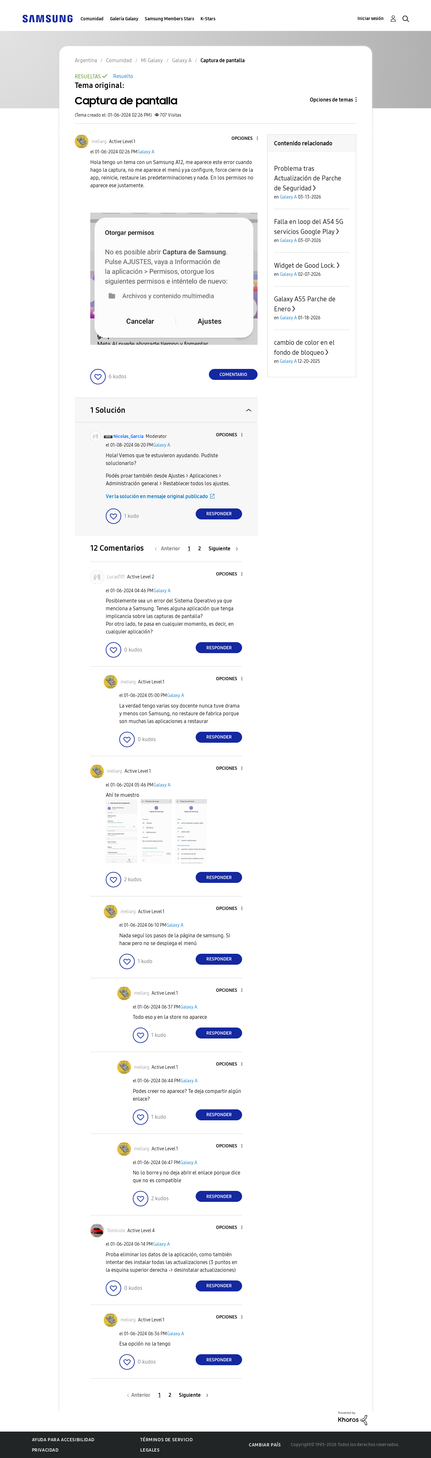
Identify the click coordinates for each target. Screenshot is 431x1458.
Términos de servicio (166, 1440)
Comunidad (92, 19)
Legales (150, 1450)
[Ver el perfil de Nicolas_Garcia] (128, 436)
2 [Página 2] (199, 549)
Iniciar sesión (371, 18)
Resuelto (123, 76)
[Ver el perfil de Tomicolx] (116, 1230)
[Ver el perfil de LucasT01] (116, 577)
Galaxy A (145, 152)
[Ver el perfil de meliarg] (99, 141)
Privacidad (45, 1450)
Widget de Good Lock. (304, 265)
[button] (246, 139)
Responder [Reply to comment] (219, 514)
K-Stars (208, 19)
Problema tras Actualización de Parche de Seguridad (307, 178)
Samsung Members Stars (169, 19)
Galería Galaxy (124, 19)
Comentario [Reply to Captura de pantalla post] (233, 374)
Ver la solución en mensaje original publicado (157, 496)
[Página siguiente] (223, 548)
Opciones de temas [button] (331, 100)
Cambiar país (265, 1445)
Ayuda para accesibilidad (63, 1440)
